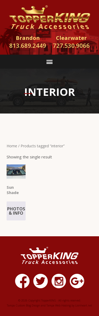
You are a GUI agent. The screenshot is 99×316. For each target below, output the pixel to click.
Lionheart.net (83, 305)
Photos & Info (16, 211)
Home (12, 145)
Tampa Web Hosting (58, 305)
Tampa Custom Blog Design (23, 305)
